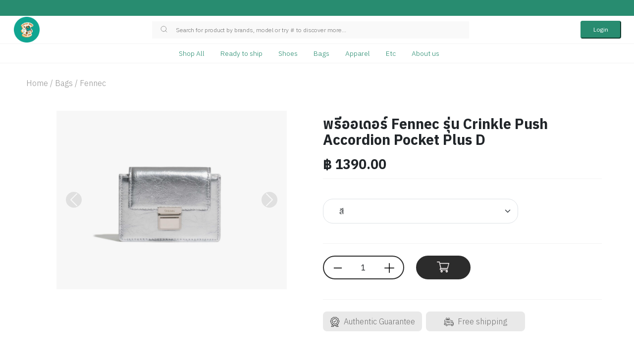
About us (425, 53)
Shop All (192, 53)
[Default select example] (420, 211)
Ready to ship (241, 53)
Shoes (288, 53)
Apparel (357, 53)
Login (600, 29)
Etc (391, 53)
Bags (321, 53)
